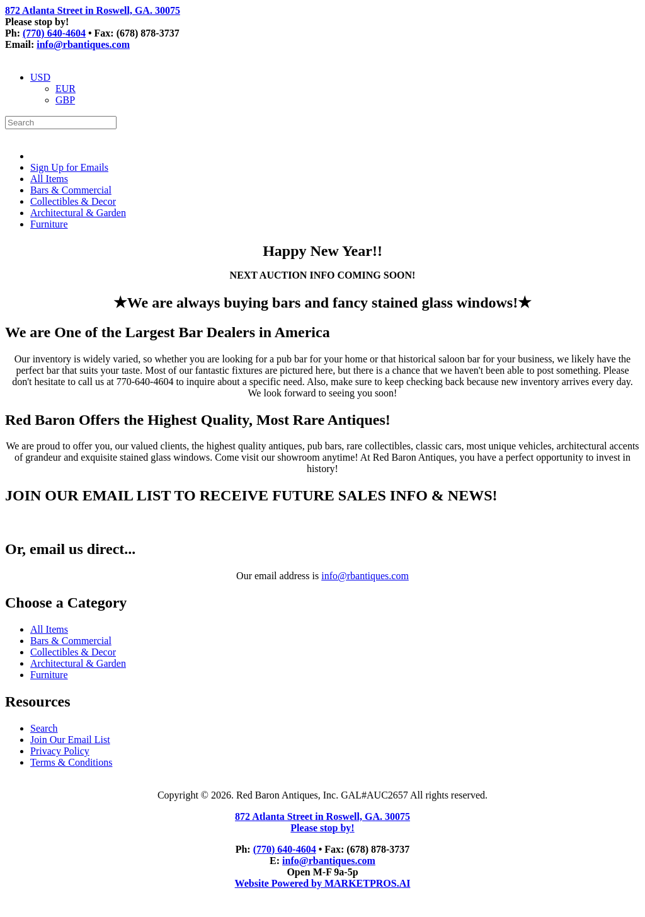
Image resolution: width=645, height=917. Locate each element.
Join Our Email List (70, 739)
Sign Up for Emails (69, 167)
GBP (65, 100)
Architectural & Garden (78, 212)
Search (44, 728)
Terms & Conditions (71, 762)
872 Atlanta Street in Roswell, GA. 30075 (92, 10)
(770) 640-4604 (54, 33)
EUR (65, 88)
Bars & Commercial (70, 190)
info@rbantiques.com (83, 44)
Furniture (49, 224)
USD (40, 77)
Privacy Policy (59, 751)
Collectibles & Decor (73, 201)
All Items (49, 178)
